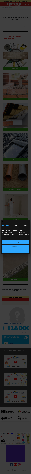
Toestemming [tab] (5, 225)
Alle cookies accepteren (16, 242)
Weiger (15, 251)
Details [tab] (15, 225)
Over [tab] (25, 225)
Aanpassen (15, 246)
